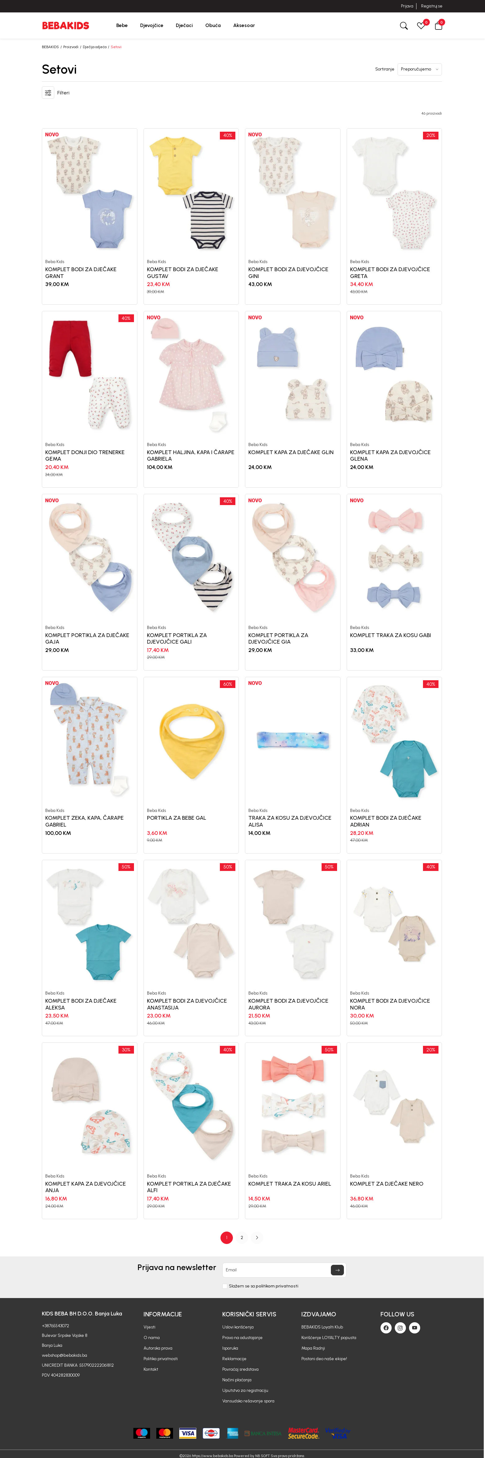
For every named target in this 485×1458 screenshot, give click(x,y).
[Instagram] (400, 1327)
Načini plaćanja (236, 1380)
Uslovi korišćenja (238, 1327)
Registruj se (432, 6)
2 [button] (242, 1237)
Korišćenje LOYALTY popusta (328, 1337)
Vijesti (149, 1327)
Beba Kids (54, 261)
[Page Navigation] (242, 1238)
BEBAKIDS (50, 47)
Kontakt (151, 1369)
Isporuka (230, 1348)
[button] (438, 25)
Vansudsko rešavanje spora (248, 1401)
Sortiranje (384, 69)
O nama (152, 1337)
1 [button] (226, 1237)
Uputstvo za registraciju (245, 1390)
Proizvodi (70, 47)
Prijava (407, 6)
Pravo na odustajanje (242, 1337)
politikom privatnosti (277, 1286)
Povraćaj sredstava (240, 1369)
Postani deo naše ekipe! (324, 1358)
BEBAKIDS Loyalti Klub (322, 1327)
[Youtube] (414, 1327)
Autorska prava (158, 1348)
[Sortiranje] (420, 69)
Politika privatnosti (161, 1358)
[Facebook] (386, 1327)
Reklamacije (234, 1358)
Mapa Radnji (313, 1348)
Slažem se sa (263, 1286)
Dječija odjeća (94, 47)
